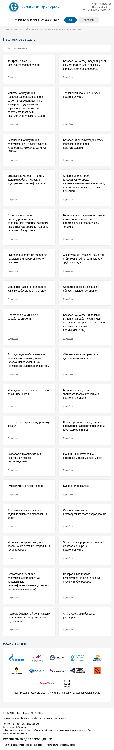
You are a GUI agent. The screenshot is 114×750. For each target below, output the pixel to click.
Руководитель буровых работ (25, 485)
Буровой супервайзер (76, 485)
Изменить (89, 20)
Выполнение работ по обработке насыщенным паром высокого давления (27, 258)
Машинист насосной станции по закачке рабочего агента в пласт (27, 288)
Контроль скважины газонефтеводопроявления (24, 63)
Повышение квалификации (16, 718)
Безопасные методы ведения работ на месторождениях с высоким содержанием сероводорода (84, 65)
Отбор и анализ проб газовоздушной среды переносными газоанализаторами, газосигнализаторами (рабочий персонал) (84, 183)
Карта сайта (52, 745)
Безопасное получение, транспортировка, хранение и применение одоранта (81, 394)
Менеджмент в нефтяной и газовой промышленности (29, 392)
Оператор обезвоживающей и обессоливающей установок (81, 288)
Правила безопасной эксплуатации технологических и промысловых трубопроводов (29, 617)
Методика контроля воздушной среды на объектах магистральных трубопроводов (29, 546)
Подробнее (13, 77)
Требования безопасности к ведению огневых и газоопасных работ (27, 514)
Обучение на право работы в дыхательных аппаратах (80, 356)
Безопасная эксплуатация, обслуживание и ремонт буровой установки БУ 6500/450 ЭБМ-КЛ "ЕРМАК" (27, 146)
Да (70, 20)
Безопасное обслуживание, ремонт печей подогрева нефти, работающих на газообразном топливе (84, 221)
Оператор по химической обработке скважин (23, 316)
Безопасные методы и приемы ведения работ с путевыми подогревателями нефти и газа (26, 179)
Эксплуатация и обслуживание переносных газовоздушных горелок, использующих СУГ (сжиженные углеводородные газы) (29, 360)
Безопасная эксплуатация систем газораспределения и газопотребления (83, 144)
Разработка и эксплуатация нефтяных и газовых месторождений (24, 458)
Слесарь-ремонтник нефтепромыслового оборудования (84, 512)
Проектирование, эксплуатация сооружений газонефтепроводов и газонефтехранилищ (83, 426)
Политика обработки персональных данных (24, 745)
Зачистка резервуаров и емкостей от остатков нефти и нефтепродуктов (83, 546)
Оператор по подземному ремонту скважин (28, 424)
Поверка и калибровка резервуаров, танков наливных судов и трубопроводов (81, 578)
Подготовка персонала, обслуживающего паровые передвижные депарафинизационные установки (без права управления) (28, 582)
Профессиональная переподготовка (48, 718)
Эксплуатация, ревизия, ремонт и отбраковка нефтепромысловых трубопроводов (83, 258)
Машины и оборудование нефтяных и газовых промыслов (82, 456)
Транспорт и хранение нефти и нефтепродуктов (82, 95)
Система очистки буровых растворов (79, 615)
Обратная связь (67, 745)
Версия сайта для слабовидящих (27, 739)
